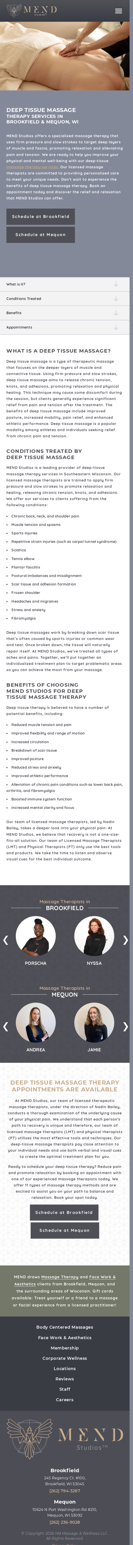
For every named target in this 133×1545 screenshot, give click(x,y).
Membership (65, 1348)
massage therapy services (32, 167)
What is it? (15, 284)
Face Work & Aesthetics (65, 1337)
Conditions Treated (23, 298)
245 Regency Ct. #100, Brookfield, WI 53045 (64, 1481)
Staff (64, 1389)
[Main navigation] (118, 11)
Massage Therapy (60, 1276)
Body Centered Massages (64, 1327)
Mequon (65, 1502)
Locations (65, 1368)
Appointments (19, 327)
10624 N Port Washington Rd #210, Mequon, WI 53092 (64, 1512)
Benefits (13, 312)
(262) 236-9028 (65, 1522)
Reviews (65, 1379)
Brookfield (65, 1470)
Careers (64, 1399)
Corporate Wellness (65, 1358)
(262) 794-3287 (64, 1490)
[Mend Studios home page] (31, 11)
